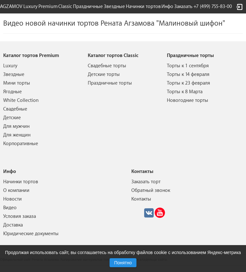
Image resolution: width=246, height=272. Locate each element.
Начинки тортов (143, 6)
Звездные (114, 6)
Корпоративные (20, 143)
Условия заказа (19, 216)
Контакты (141, 199)
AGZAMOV (11, 6)
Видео (10, 207)
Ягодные (12, 92)
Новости (12, 199)
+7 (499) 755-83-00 (212, 6)
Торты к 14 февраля (188, 74)
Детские (12, 117)
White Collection (21, 100)
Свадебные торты (107, 66)
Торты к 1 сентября (188, 66)
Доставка (13, 225)
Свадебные (15, 109)
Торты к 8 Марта (184, 92)
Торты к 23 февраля (188, 83)
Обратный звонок (150, 190)
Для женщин (16, 135)
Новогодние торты (187, 100)
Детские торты (104, 74)
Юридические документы (31, 233)
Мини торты (16, 83)
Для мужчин (16, 126)
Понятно (123, 262)
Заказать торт (145, 182)
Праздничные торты (110, 83)
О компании (16, 190)
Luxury (30, 6)
